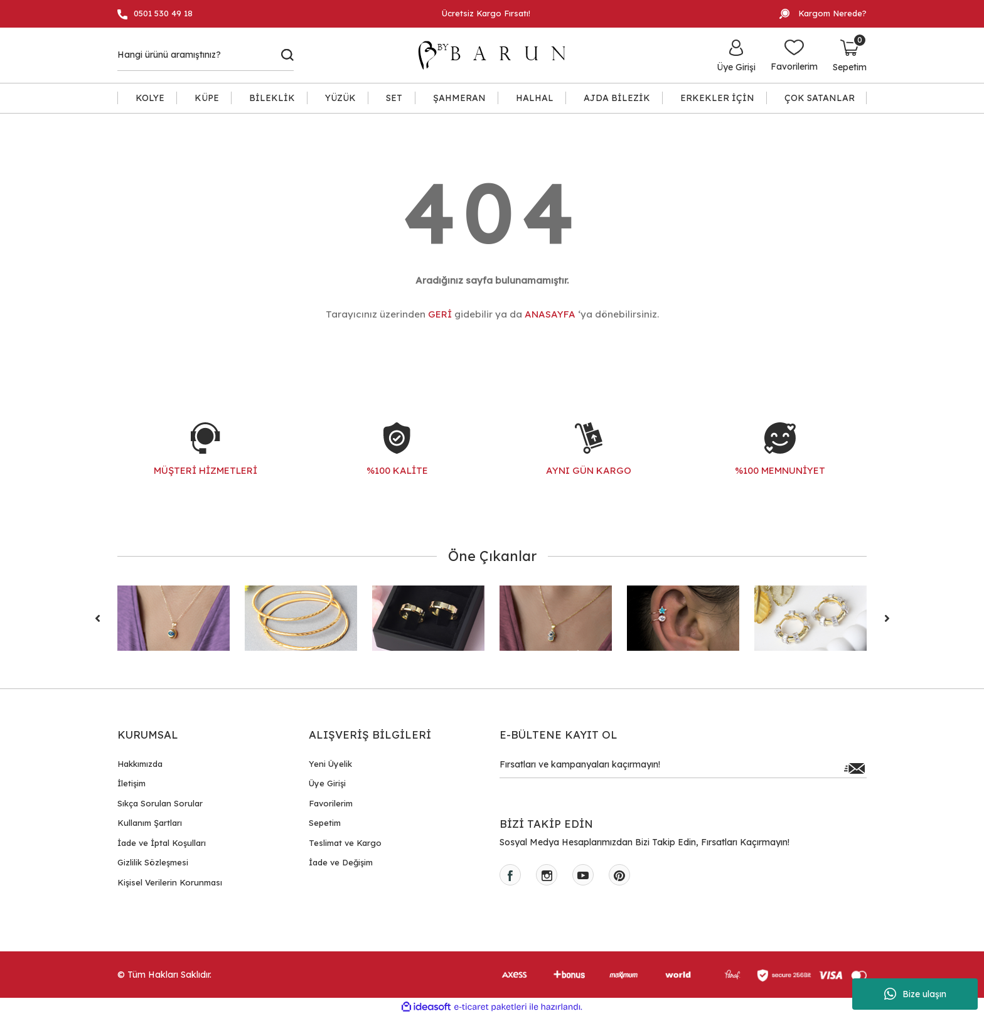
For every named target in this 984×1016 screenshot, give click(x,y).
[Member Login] (736, 55)
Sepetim (325, 823)
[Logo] (497, 55)
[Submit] (854, 768)
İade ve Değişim (341, 862)
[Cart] (850, 55)
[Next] (886, 618)
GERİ (440, 314)
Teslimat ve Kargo (345, 843)
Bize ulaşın (915, 994)
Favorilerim (331, 803)
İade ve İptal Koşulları (161, 843)
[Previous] (97, 618)
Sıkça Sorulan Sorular (160, 803)
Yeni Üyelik (330, 764)
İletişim (131, 783)
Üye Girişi (327, 783)
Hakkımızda (140, 764)
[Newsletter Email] (683, 768)
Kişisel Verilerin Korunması (169, 882)
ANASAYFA (550, 314)
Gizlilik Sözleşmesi (152, 862)
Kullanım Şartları (149, 823)
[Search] (205, 55)
